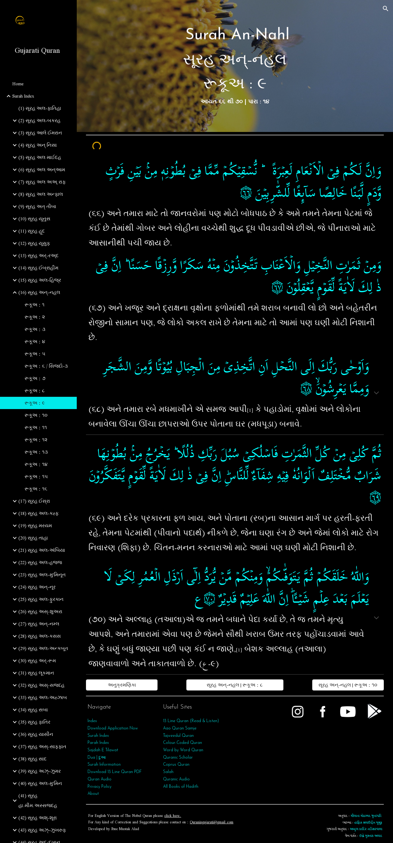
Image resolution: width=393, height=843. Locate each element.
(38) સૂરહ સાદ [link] (32, 759)
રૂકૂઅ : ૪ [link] (35, 341)
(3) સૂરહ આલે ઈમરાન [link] (40, 133)
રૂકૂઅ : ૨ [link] (35, 317)
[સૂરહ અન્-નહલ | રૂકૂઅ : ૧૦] (348, 685)
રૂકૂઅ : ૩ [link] (35, 329)
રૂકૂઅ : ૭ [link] (35, 378)
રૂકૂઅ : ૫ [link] (35, 354)
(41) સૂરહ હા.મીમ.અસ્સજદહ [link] (37, 800)
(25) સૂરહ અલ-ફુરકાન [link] (41, 599)
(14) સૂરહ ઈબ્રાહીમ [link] (38, 268)
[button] (385, 8)
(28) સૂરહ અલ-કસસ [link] (39, 636)
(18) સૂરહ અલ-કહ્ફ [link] (38, 513)
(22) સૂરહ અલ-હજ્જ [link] (40, 562)
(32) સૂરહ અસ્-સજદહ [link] (41, 685)
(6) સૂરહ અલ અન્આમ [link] (41, 170)
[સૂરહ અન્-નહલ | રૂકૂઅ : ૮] (235, 685)
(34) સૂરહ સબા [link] (33, 710)
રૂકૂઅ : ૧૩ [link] (36, 452)
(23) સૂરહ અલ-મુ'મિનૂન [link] (42, 575)
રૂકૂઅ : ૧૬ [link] (36, 489)
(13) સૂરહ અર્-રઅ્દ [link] (38, 256)
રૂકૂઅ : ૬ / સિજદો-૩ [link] (46, 366)
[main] (235, 66)
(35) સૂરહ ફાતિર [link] (34, 722)
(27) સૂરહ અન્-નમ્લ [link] (38, 624)
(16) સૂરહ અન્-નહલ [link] (39, 292)
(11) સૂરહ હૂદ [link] (31, 231)
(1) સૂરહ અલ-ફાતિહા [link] (39, 108)
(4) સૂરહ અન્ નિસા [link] (37, 145)
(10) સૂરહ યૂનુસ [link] (34, 219)
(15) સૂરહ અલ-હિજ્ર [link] (39, 280)
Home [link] (18, 84)
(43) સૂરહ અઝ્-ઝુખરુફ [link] (42, 830)
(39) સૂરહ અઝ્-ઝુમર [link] (39, 771)
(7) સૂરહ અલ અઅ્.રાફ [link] (42, 182)
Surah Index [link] (23, 96)
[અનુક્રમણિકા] (121, 685)
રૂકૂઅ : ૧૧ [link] (36, 427)
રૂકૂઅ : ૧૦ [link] (36, 415)
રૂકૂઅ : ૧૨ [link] (36, 440)
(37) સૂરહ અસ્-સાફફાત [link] (42, 747)
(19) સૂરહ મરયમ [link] (35, 526)
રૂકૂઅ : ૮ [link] (35, 391)
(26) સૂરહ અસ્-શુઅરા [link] (40, 612)
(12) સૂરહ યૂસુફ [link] (34, 243)
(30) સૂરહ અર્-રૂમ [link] (37, 661)
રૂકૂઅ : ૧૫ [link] (36, 476)
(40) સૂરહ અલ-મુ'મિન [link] (40, 783)
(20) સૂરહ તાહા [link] (33, 538)
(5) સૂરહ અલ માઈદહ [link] (39, 157)
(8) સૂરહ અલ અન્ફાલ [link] (40, 194)
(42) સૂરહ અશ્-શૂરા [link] (37, 818)
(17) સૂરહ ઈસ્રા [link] (34, 501)
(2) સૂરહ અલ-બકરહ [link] (39, 121)
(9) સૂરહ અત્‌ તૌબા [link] (37, 206)
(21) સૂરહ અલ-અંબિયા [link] (41, 550)
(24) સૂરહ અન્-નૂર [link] (37, 587)
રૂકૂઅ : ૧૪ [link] (36, 464)
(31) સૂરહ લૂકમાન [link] (36, 673)
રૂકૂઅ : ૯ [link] (35, 403)
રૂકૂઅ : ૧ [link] (35, 305)
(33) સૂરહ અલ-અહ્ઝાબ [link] (42, 697)
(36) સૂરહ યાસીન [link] (35, 734)
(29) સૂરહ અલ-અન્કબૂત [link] (43, 648)
